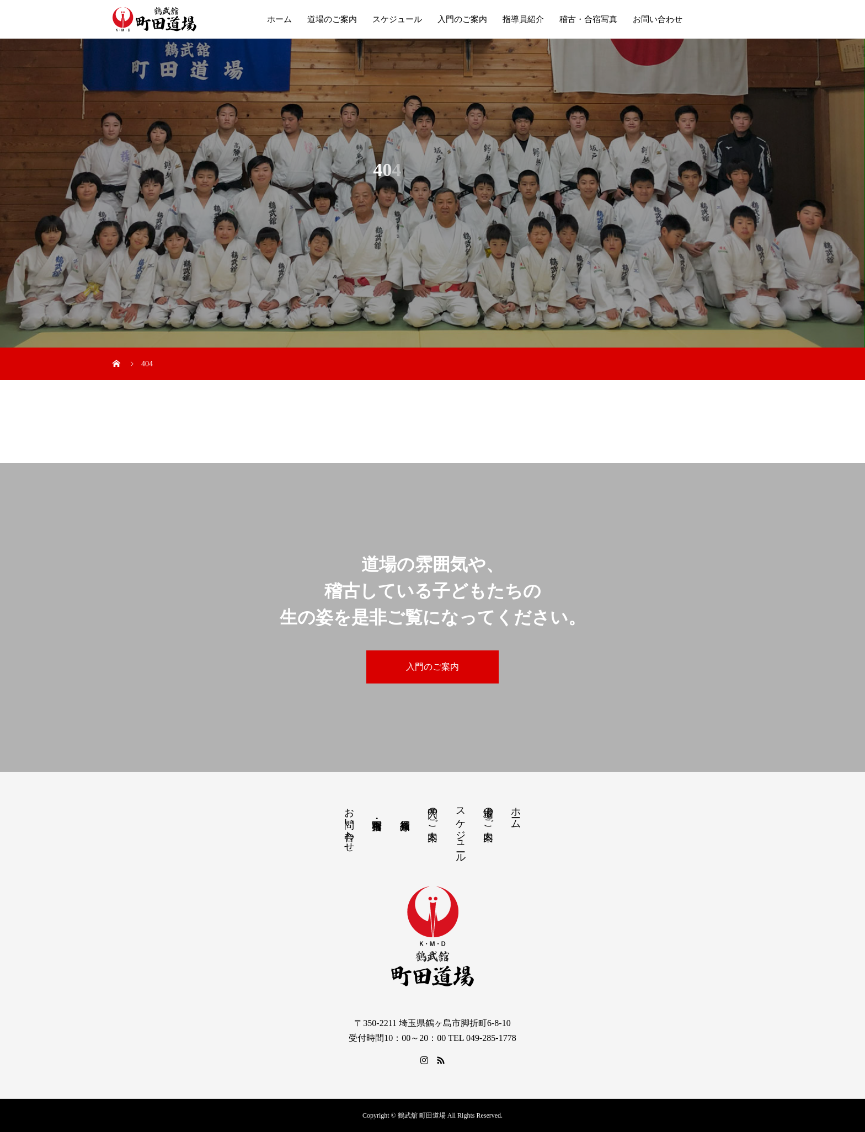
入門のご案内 (462, 19)
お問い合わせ (657, 19)
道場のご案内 (332, 19)
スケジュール (397, 19)
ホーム (279, 19)
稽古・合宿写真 (588, 19)
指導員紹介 (523, 19)
